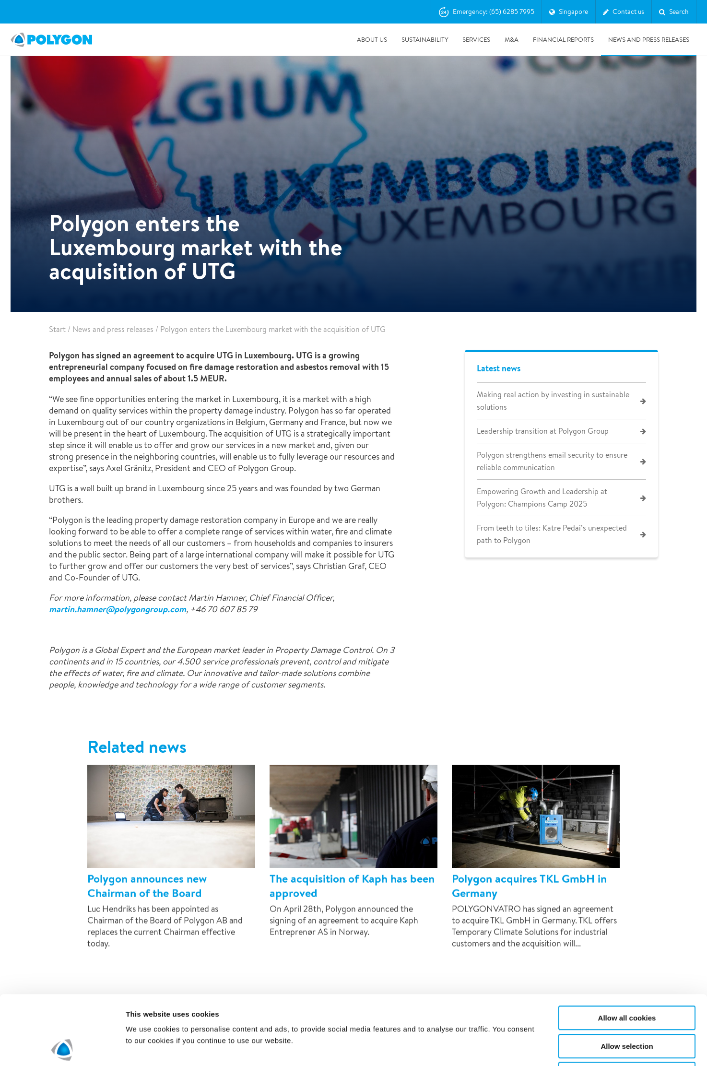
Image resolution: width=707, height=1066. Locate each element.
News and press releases (648, 40)
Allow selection (627, 977)
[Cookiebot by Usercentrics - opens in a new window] (62, 1047)
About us (372, 40)
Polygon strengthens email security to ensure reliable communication (552, 461)
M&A (511, 40)
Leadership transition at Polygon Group (543, 431)
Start (57, 329)
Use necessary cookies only (627, 1005)
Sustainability (424, 40)
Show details (503, 1047)
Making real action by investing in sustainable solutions (553, 401)
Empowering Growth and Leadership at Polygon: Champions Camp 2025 (542, 497)
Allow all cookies (627, 949)
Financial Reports (563, 40)
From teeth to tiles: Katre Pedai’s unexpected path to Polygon (552, 534)
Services (476, 40)
